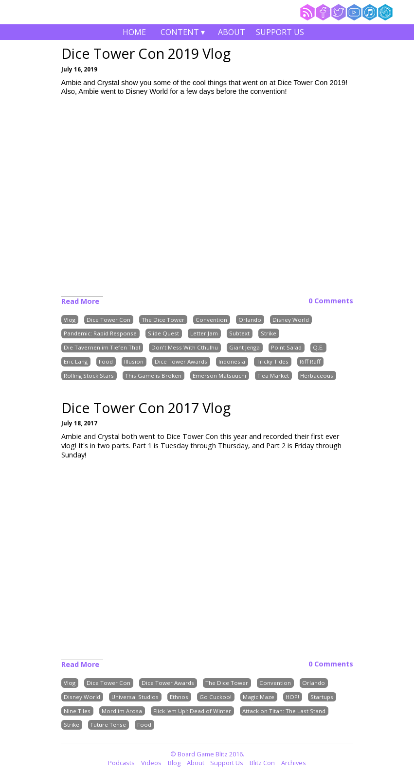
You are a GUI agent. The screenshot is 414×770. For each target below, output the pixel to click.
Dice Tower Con (108, 319)
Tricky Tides (272, 361)
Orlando (249, 319)
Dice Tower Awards (181, 361)
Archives (293, 762)
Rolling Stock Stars (89, 375)
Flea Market (273, 375)
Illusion (134, 361)
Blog (174, 762)
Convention (211, 319)
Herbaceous (316, 375)
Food (106, 361)
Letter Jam (204, 333)
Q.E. (318, 347)
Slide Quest (163, 333)
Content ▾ (183, 33)
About (231, 32)
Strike (268, 333)
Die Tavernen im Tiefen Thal (102, 347)
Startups (321, 696)
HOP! (292, 696)
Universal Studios (135, 696)
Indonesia (231, 361)
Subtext (239, 333)
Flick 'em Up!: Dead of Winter (192, 711)
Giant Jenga (244, 347)
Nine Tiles (77, 711)
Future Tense (108, 725)
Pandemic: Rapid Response (100, 333)
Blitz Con (262, 762)
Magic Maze (258, 696)
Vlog (69, 319)
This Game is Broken (153, 375)
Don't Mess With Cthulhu (184, 347)
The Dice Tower (163, 319)
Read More (80, 301)
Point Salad (286, 347)
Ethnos (179, 696)
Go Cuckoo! (215, 696)
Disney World (290, 319)
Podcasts (121, 762)
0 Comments (330, 301)
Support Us (280, 32)
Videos (151, 762)
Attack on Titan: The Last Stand (283, 711)
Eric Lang (76, 361)
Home (134, 32)
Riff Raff (310, 361)
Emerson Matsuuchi (219, 375)
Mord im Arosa (122, 711)
